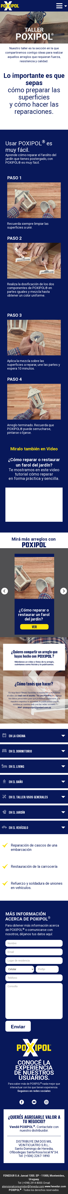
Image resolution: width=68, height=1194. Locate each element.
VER (34, 626)
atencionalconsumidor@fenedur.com (23, 1186)
